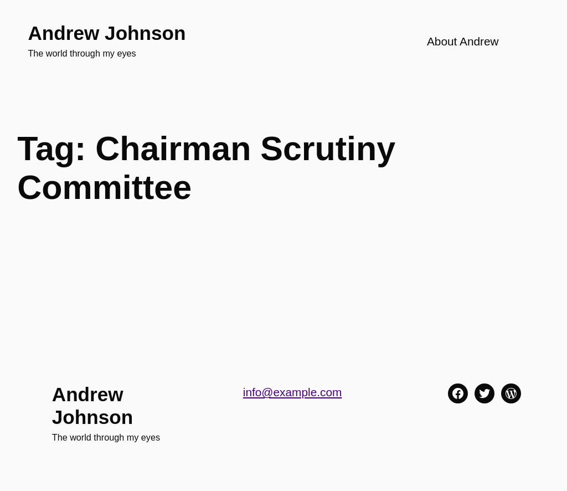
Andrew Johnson (106, 33)
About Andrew (463, 41)
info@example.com (292, 392)
